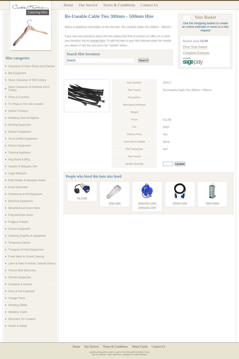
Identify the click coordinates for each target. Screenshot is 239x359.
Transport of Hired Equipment (25, 249)
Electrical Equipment (20, 201)
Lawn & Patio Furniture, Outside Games (32, 263)
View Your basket (195, 47)
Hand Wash (212, 203)
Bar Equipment (17, 73)
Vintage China (16, 298)
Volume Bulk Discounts (22, 270)
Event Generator (18, 187)
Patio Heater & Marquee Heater (27, 180)
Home (68, 5)
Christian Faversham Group (138, 352)
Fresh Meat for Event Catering (26, 256)
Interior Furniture (18, 111)
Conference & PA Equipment (25, 194)
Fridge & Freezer (18, 221)
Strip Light (114, 203)
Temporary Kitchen (19, 242)
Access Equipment (19, 228)
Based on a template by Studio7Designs (130, 354)
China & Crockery (18, 97)
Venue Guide (140, 346)
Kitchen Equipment (19, 145)
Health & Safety (17, 325)
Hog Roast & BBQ (19, 159)
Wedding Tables (17, 305)
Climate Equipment (19, 277)
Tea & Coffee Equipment (22, 138)
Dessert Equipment (19, 131)
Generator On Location (22, 319)
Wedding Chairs (17, 312)
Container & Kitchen (20, 284)
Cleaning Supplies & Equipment (27, 235)
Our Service (88, 5)
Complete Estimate (196, 53)
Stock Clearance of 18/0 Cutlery (27, 80)
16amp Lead (180, 203)
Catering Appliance (19, 152)
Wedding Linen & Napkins (23, 117)
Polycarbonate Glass (20, 215)
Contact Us (149, 5)
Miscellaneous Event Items (24, 208)
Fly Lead (82, 198)
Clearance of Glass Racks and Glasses (31, 66)
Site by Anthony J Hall (101, 354)
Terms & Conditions (119, 5)
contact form (97, 40)
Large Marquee (17, 173)
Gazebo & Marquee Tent (22, 166)
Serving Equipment (19, 124)
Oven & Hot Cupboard (21, 291)
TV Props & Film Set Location (25, 104)
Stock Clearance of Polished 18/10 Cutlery (28, 88)
